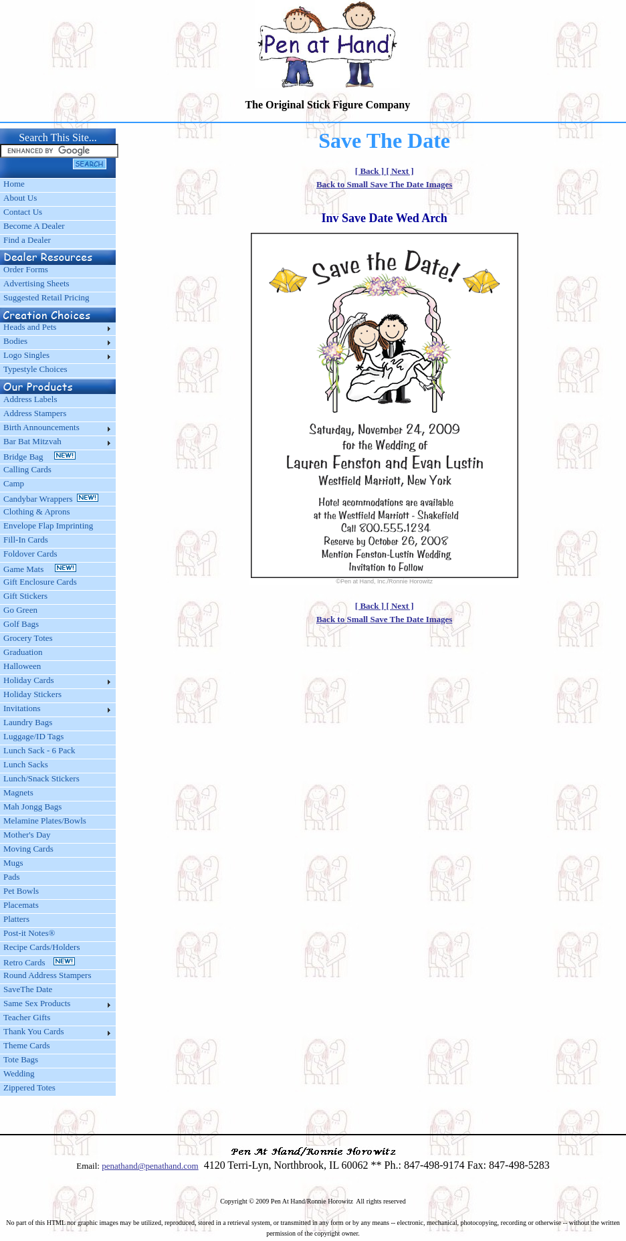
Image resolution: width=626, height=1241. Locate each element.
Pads (11, 877)
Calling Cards (27, 469)
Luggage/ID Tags (33, 736)
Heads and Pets (29, 327)
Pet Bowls (21, 891)
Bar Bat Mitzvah (32, 441)
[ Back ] (371, 171)
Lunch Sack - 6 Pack (39, 750)
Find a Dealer (27, 240)
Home (14, 184)
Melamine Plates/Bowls (44, 821)
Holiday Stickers (32, 694)
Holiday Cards (28, 680)
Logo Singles (26, 355)
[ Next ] (399, 171)
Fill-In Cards (25, 540)
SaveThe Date (27, 989)
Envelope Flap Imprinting (48, 525)
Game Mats (39, 569)
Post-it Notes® (29, 933)
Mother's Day (27, 835)
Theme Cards (26, 1045)
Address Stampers (34, 413)
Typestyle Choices (35, 369)
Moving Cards (28, 849)
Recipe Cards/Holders (41, 947)
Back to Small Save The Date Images (384, 184)
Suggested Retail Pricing (46, 297)
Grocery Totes (28, 638)
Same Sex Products (36, 1003)
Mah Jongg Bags (32, 806)
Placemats (21, 905)
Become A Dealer (34, 226)
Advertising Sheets (36, 283)
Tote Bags (20, 1059)
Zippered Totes (29, 1087)
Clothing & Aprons (38, 511)
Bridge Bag (39, 457)
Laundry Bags (27, 722)
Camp (13, 483)
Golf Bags (21, 624)
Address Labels (30, 399)
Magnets (18, 792)
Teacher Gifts (26, 1017)
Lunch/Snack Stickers (41, 778)
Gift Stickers (25, 596)
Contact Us (22, 212)
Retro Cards (39, 962)
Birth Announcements (41, 427)
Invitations (22, 708)
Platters (16, 919)
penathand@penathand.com (150, 1166)
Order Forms (25, 269)
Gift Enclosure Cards (40, 582)
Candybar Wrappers (50, 499)
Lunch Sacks (25, 764)
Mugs (13, 863)
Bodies (15, 341)
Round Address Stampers (47, 975)
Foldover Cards (30, 554)
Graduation (22, 652)
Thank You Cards (33, 1031)
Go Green (20, 610)
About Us (20, 198)
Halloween (22, 666)
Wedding (19, 1073)
